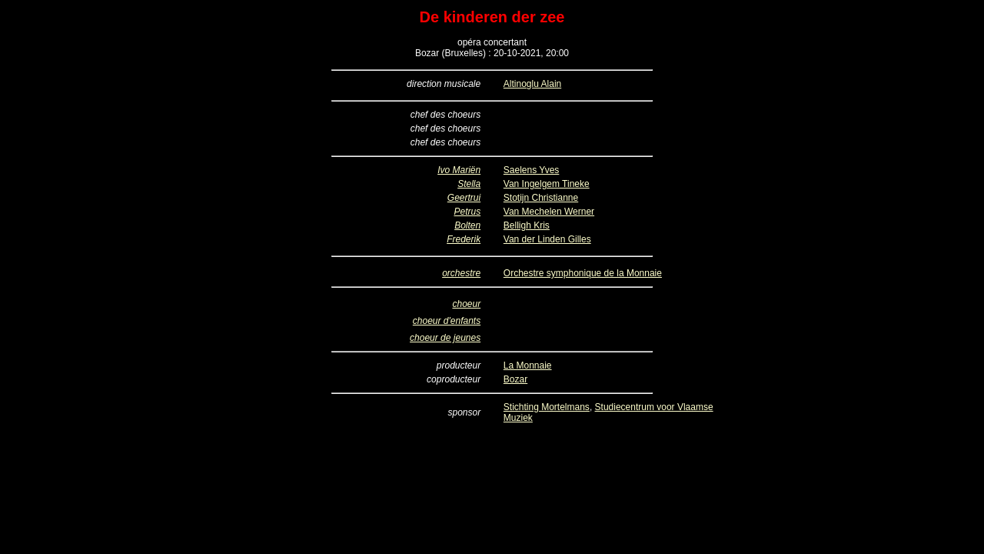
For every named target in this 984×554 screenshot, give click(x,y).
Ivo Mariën (458, 170)
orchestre (461, 273)
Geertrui (463, 197)
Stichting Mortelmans (547, 407)
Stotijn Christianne (541, 197)
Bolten (467, 225)
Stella (468, 184)
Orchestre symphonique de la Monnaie (583, 273)
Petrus (467, 211)
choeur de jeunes (445, 337)
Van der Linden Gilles (547, 239)
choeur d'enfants (446, 320)
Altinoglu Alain (532, 83)
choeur (466, 304)
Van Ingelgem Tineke (547, 184)
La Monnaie (528, 365)
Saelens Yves (532, 170)
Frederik (463, 239)
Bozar (515, 379)
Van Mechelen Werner (549, 211)
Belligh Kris (527, 225)
